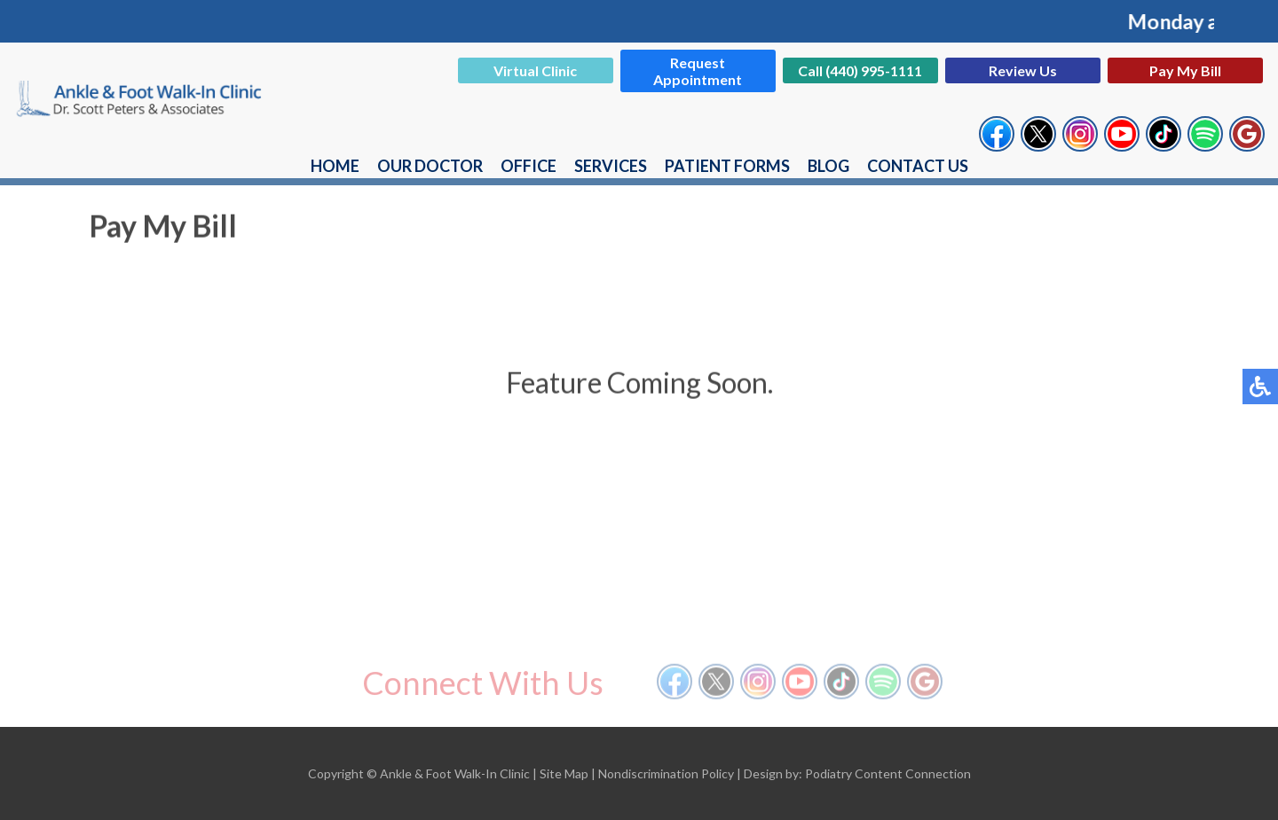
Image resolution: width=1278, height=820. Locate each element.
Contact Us (917, 166)
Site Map (564, 773)
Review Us (1023, 70)
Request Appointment (697, 71)
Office (528, 166)
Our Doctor (430, 166)
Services (610, 166)
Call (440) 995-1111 (860, 70)
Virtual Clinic (535, 70)
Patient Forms (727, 166)
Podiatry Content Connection (888, 773)
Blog (828, 166)
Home (335, 166)
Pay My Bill (1185, 70)
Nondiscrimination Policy (666, 773)
